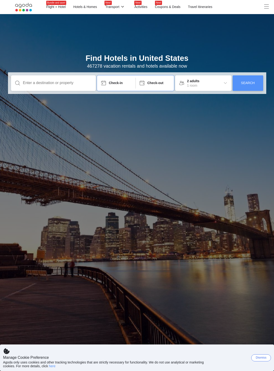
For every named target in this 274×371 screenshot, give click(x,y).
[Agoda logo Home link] (23, 7)
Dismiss (261, 357)
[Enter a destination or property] (57, 83)
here (52, 366)
